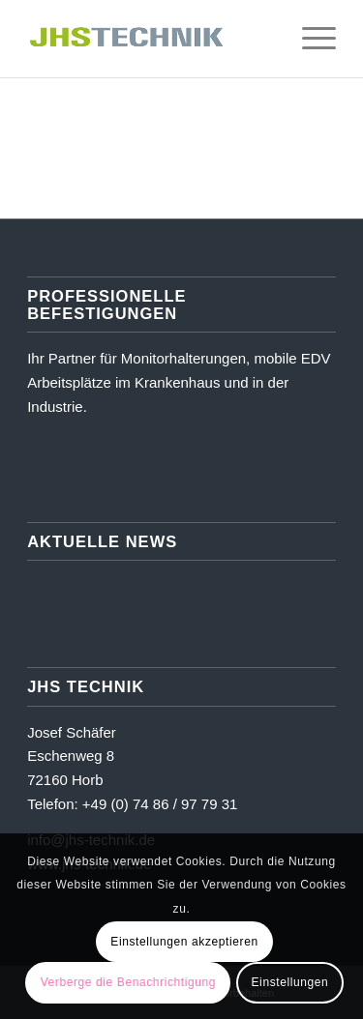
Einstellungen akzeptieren (183, 941)
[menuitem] (264, 38)
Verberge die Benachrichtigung (129, 982)
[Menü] (309, 38)
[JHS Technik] (150, 38)
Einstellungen (290, 982)
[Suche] (264, 38)
